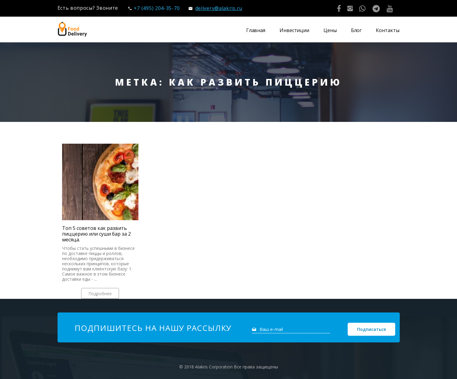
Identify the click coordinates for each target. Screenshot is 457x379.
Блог (356, 30)
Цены (330, 30)
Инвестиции (294, 30)
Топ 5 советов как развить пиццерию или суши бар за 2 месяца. (96, 234)
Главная (255, 30)
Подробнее (100, 293)
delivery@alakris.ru (215, 8)
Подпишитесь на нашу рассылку (153, 327)
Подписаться (371, 329)
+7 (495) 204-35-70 (154, 8)
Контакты (387, 30)
